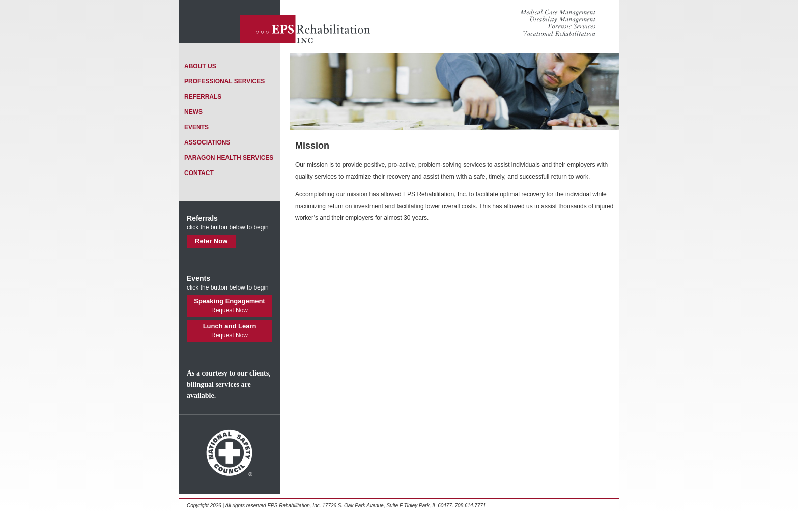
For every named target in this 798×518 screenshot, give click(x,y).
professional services (224, 81)
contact (199, 173)
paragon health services (228, 157)
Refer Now (211, 241)
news (193, 112)
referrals (202, 96)
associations (207, 142)
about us (200, 66)
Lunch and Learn (229, 330)
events (196, 127)
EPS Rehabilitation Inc (306, 21)
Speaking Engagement (229, 305)
